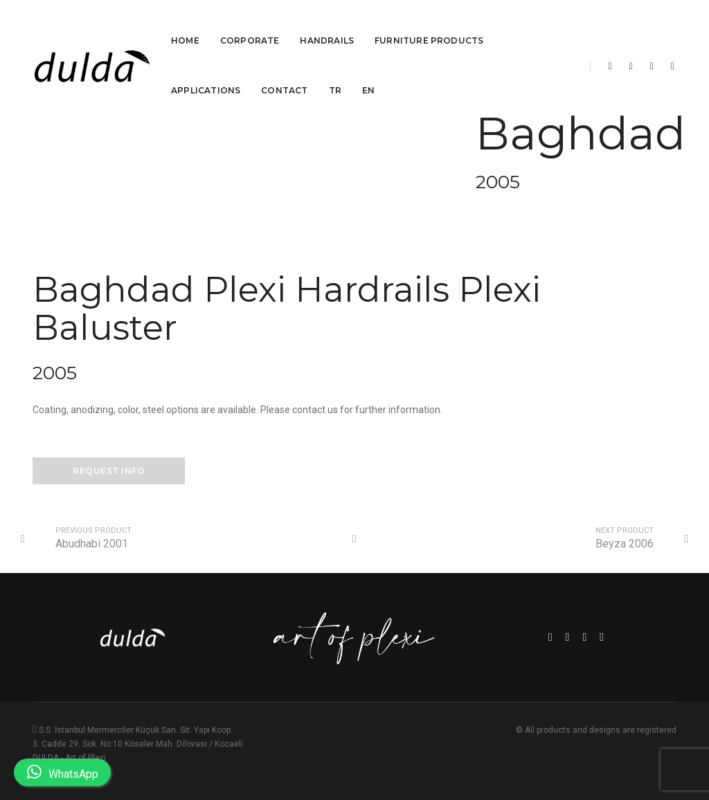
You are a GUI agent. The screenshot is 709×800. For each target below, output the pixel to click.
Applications (205, 74)
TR (335, 74)
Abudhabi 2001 (91, 543)
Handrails (327, 24)
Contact (284, 74)
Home (185, 24)
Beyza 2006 (624, 543)
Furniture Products (429, 24)
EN (368, 74)
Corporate (250, 24)
